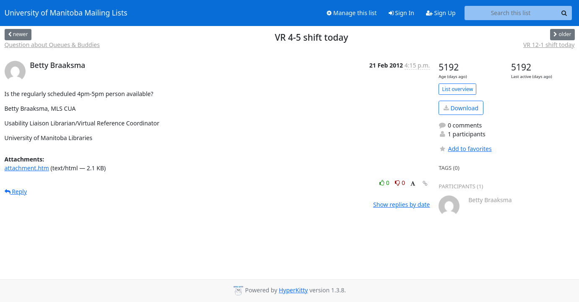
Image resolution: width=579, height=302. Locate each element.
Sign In (401, 13)
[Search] (564, 13)
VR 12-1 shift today (549, 45)
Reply (16, 191)
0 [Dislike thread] (400, 183)
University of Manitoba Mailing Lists (66, 13)
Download (461, 108)
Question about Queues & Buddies (52, 45)
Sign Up (441, 13)
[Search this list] (511, 13)
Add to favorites (465, 149)
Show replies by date (401, 204)
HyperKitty (293, 290)
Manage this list (352, 13)
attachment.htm (27, 168)
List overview (457, 89)
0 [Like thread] (385, 183)
